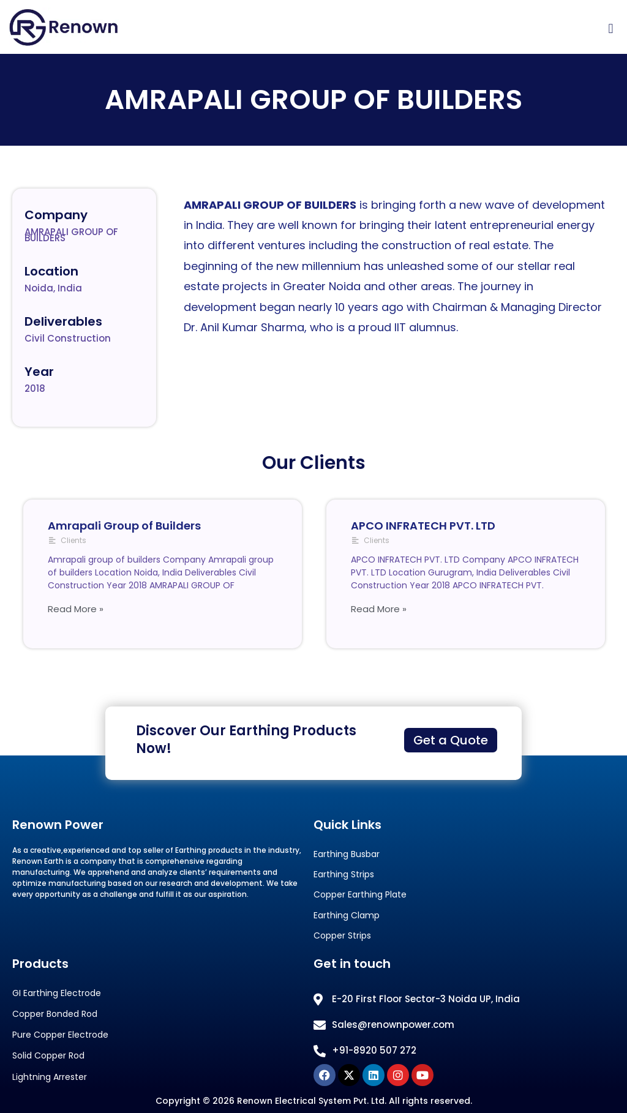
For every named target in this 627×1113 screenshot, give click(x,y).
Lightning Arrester (49, 1077)
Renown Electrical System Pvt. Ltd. (311, 1101)
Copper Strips (342, 935)
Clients (73, 540)
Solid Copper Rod (48, 1055)
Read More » (75, 608)
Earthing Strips (344, 874)
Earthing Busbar (347, 854)
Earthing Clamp (347, 915)
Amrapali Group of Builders (124, 525)
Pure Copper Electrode (60, 1035)
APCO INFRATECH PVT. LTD (423, 525)
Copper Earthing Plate (360, 894)
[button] (611, 29)
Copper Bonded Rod (54, 1014)
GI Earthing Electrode (56, 993)
